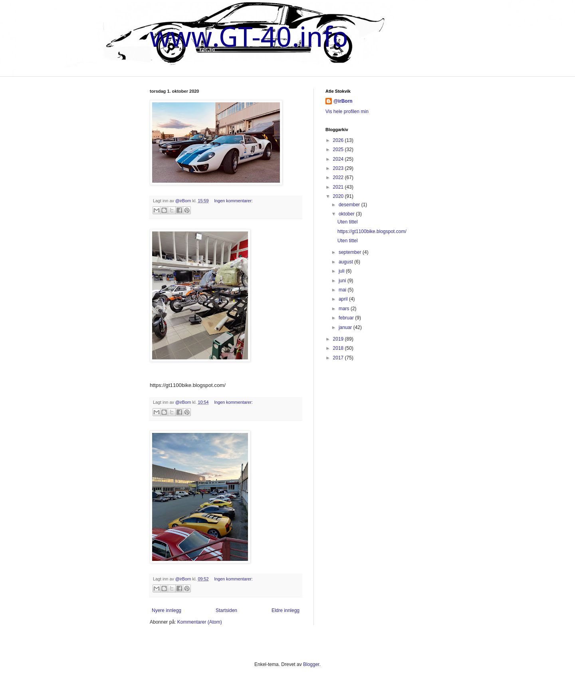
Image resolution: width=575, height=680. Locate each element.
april (344, 299)
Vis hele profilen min (347, 111)
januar (346, 327)
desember (350, 204)
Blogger (311, 664)
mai (343, 290)
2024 (339, 159)
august (346, 262)
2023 (339, 168)
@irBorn (343, 101)
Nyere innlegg (166, 610)
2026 (339, 140)
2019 (339, 339)
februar (347, 318)
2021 (339, 187)
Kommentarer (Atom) (199, 622)
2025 (339, 149)
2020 (339, 196)
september (351, 252)
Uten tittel (347, 222)
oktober (347, 214)
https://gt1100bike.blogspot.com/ (371, 231)
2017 (339, 358)
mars (345, 308)
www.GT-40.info (249, 37)
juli (342, 271)
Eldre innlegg (285, 610)
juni (343, 280)
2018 (339, 348)
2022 (339, 177)
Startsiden (226, 610)
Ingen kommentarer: (233, 200)
